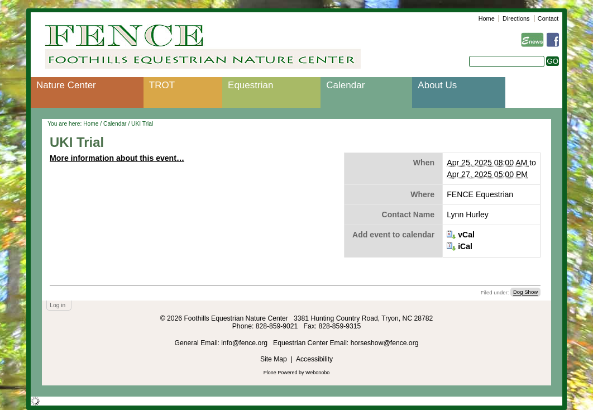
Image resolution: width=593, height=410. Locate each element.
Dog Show (525, 292)
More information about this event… (117, 158)
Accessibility (314, 359)
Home (487, 18)
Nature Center (66, 85)
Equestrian (250, 85)
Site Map (273, 359)
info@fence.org (245, 343)
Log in (57, 305)
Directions (516, 18)
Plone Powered (281, 372)
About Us (437, 85)
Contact (548, 18)
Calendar (345, 85)
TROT (162, 85)
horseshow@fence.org (385, 343)
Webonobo (317, 372)
